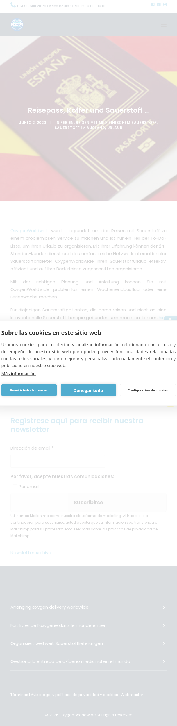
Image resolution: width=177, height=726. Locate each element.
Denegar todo (88, 390)
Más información (18, 373)
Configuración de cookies (148, 390)
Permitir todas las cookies (29, 390)
